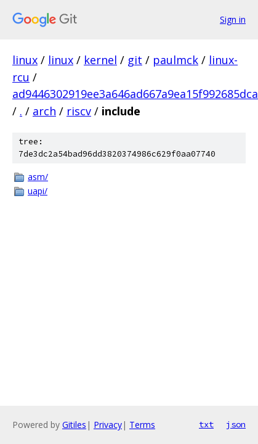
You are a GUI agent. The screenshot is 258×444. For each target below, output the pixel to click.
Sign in (233, 19)
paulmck (175, 59)
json (236, 424)
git (134, 59)
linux (25, 59)
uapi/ (37, 191)
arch (44, 111)
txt (206, 424)
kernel (100, 59)
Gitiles (74, 424)
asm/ (38, 177)
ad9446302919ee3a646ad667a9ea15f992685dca (135, 93)
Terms (142, 424)
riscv (79, 111)
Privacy (108, 424)
